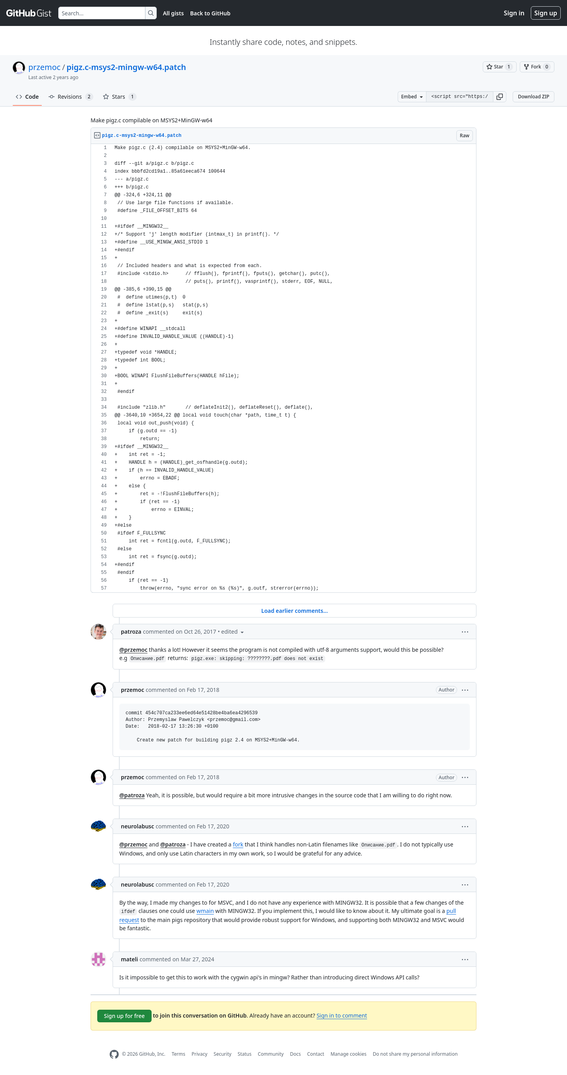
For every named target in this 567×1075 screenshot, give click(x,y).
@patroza (132, 795)
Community (271, 1054)
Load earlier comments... (294, 610)
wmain (205, 911)
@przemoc (133, 649)
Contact (315, 1054)
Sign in (514, 13)
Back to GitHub (210, 13)
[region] (283, 368)
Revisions (70, 97)
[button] (499, 96)
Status (245, 1054)
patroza (131, 631)
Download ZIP (533, 96)
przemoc (44, 67)
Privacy (200, 1054)
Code (27, 96)
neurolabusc (137, 826)
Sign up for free (124, 1016)
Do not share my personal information (415, 1054)
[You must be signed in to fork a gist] (537, 66)
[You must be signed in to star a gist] (500, 66)
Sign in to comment (342, 1015)
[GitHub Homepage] (114, 1054)
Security (223, 1054)
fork (238, 844)
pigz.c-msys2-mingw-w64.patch (126, 67)
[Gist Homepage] (29, 13)
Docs (295, 1054)
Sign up (545, 13)
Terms (178, 1054)
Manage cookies (348, 1054)
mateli (129, 959)
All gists (173, 13)
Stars (120, 97)
